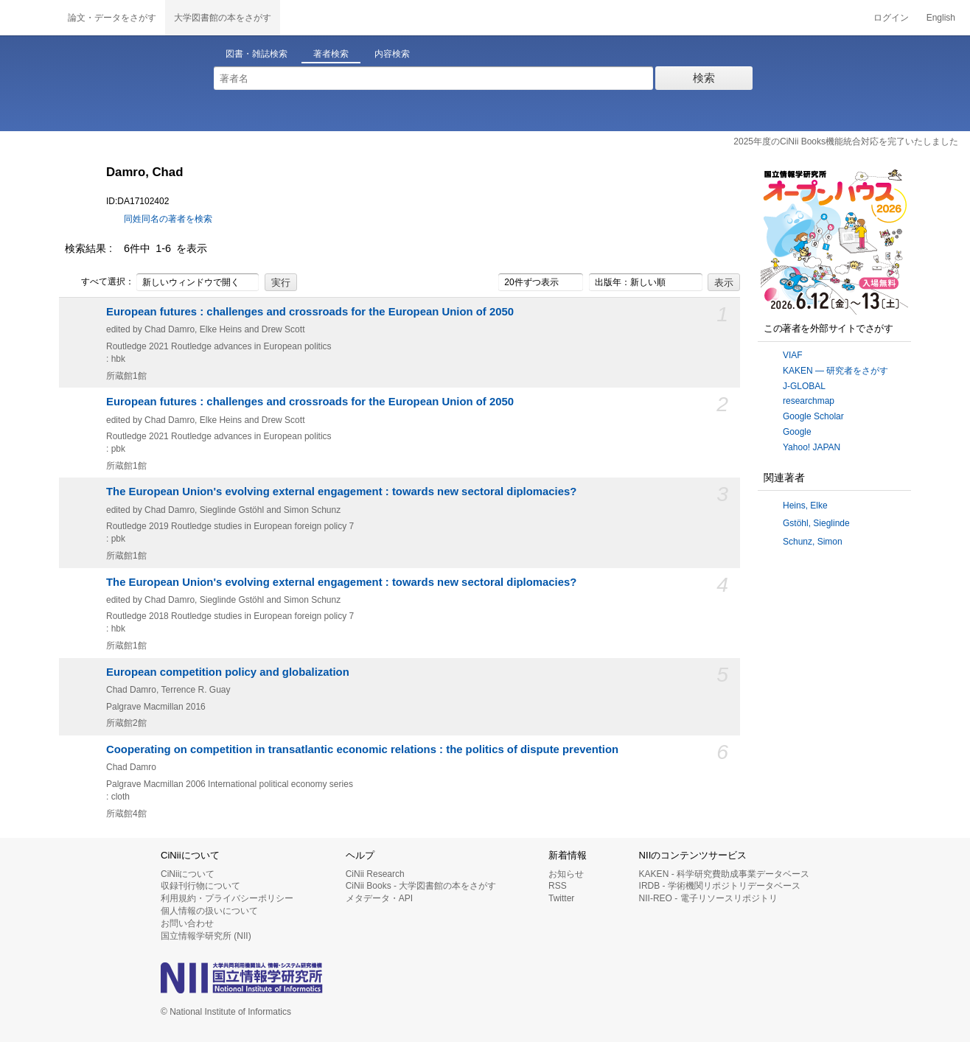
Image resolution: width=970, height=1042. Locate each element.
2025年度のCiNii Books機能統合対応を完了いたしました (845, 141)
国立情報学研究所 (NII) (206, 936)
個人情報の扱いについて (209, 911)
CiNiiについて (187, 874)
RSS (557, 886)
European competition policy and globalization (227, 672)
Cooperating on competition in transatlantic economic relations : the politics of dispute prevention (362, 749)
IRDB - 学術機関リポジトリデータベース (719, 886)
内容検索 (392, 54)
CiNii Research (375, 874)
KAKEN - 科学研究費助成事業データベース (724, 874)
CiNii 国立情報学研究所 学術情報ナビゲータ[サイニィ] (29, 17)
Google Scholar (813, 416)
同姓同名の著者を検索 (168, 219)
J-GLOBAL (804, 386)
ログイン (891, 18)
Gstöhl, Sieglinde (816, 523)
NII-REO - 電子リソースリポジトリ (708, 898)
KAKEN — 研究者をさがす (835, 371)
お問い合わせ (187, 923)
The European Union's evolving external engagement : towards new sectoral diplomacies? (341, 491)
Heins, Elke (805, 505)
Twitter (561, 898)
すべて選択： (99, 282)
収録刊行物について (200, 886)
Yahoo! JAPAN (811, 447)
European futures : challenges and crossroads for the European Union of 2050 (310, 312)
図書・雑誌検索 (256, 54)
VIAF (793, 355)
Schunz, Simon (812, 541)
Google (797, 432)
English (941, 18)
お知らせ (566, 874)
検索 (704, 77)
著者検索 (331, 54)
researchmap (808, 401)
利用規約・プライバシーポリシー (227, 898)
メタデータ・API (379, 898)
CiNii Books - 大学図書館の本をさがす (421, 886)
